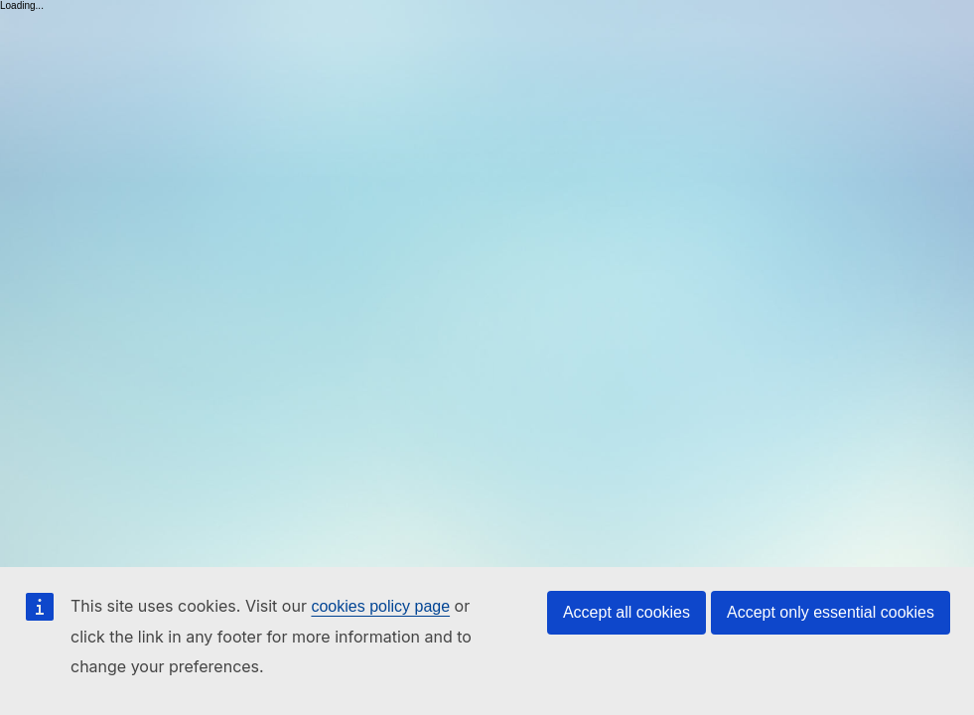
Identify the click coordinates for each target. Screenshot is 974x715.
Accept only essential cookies (830, 612)
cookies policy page (380, 606)
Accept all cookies (626, 612)
